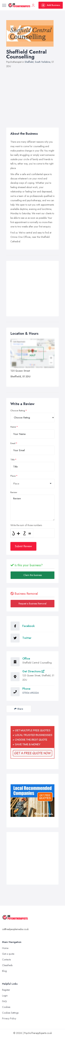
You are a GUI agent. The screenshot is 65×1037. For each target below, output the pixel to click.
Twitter (26, 638)
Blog (4, 971)
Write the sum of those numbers (26, 525)
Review (13, 492)
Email (12, 443)
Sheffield (29, 62)
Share (18, 708)
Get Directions (33, 671)
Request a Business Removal (32, 603)
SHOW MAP (32, 353)
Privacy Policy (9, 1018)
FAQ (4, 1001)
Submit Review (23, 546)
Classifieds (7, 965)
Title (12, 459)
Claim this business (32, 575)
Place (13, 476)
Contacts (6, 959)
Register (6, 990)
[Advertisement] (32, 96)
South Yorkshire (42, 62)
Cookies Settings (10, 1012)
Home (5, 948)
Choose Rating (17, 410)
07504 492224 (30, 693)
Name (13, 426)
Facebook (28, 626)
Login (5, 995)
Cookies (6, 1007)
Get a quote (8, 954)
